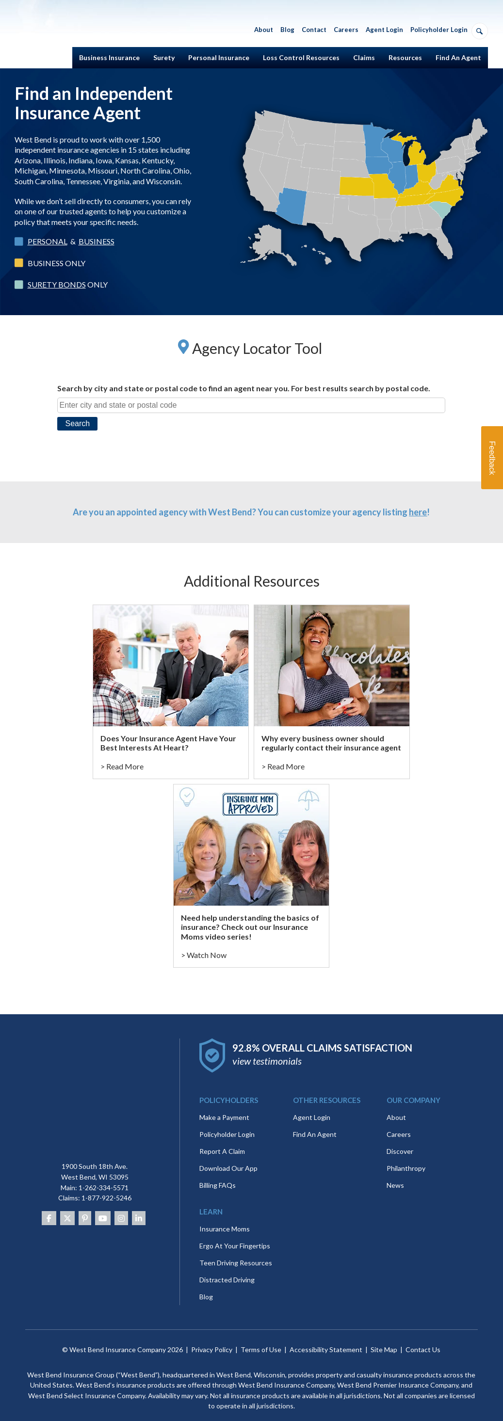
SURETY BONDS (57, 284)
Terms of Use (261, 1340)
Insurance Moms (224, 1219)
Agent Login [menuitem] (384, 29)
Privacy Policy (211, 1340)
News (395, 1175)
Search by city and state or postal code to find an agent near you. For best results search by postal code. (243, 388)
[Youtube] (103, 1208)
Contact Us (423, 1340)
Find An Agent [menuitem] (458, 57)
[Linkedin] (139, 1208)
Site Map (384, 1340)
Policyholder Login (227, 1124)
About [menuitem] (263, 29)
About (396, 1107)
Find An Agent (315, 1124)
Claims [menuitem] (364, 57)
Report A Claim (222, 1141)
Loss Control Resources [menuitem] (301, 57)
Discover (400, 1141)
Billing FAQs (217, 1175)
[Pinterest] (85, 1208)
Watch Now (207, 954)
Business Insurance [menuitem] (109, 57)
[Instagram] (121, 1208)
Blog (206, 1287)
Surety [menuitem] (164, 57)
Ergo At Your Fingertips (234, 1236)
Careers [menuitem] (346, 29)
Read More (125, 766)
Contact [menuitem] (314, 29)
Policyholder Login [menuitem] (439, 29)
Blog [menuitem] (287, 29)
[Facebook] (49, 1208)
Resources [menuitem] (405, 57)
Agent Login (311, 1107)
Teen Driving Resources (235, 1253)
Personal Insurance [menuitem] (218, 57)
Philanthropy (406, 1158)
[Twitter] (67, 1208)
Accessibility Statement (326, 1340)
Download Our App (228, 1158)
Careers (399, 1124)
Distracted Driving (227, 1270)
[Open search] (479, 31)
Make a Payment (224, 1107)
